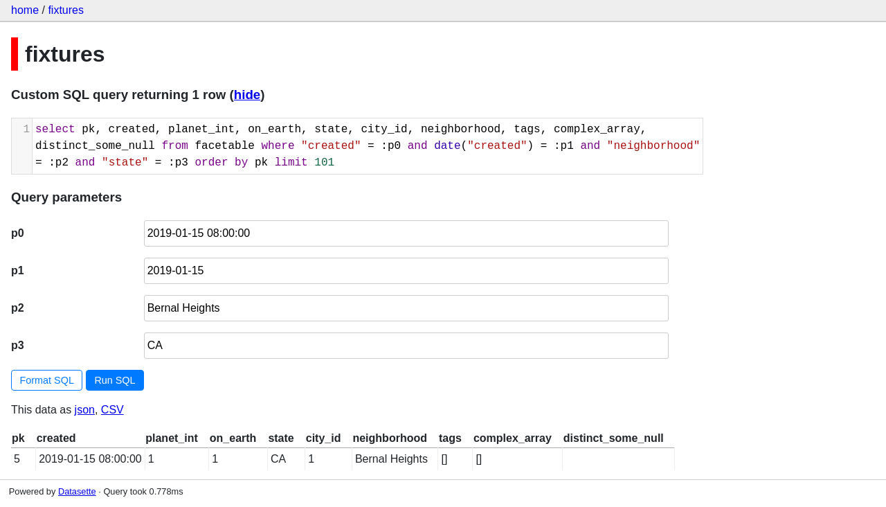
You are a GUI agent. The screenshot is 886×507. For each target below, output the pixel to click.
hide (247, 94)
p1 (17, 270)
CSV (112, 410)
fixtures (66, 10)
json (85, 410)
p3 (17, 345)
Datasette (77, 491)
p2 (17, 308)
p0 (17, 233)
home (25, 10)
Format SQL (47, 380)
